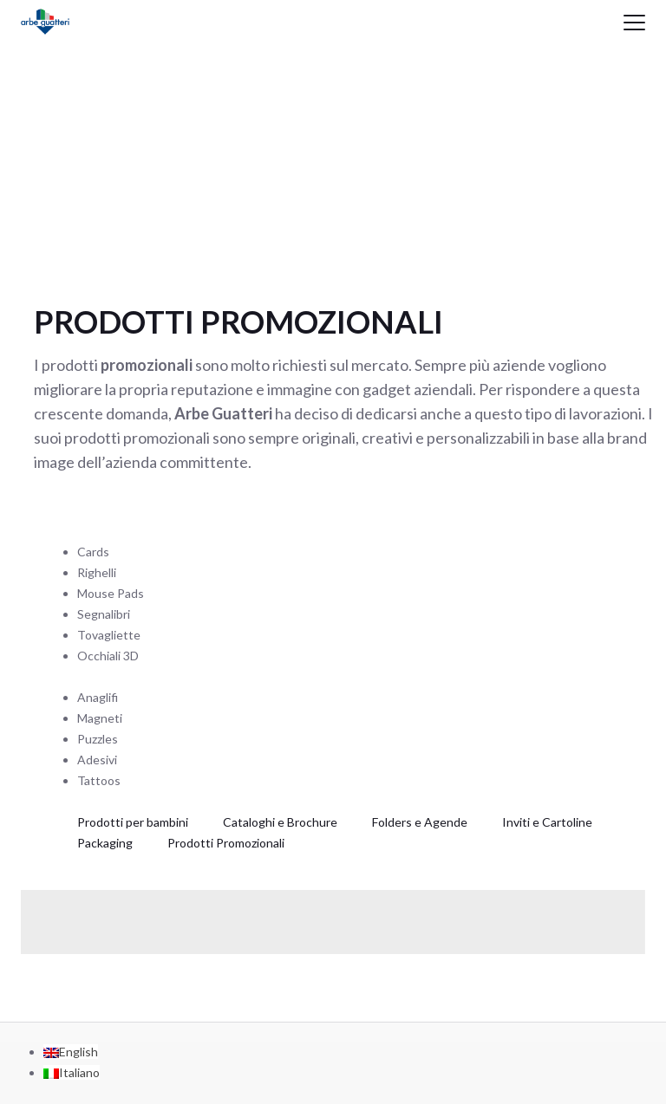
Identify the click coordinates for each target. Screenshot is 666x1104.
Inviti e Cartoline (547, 822)
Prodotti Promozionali (225, 842)
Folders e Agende (419, 822)
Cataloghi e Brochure (280, 822)
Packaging (105, 842)
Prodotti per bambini (132, 822)
